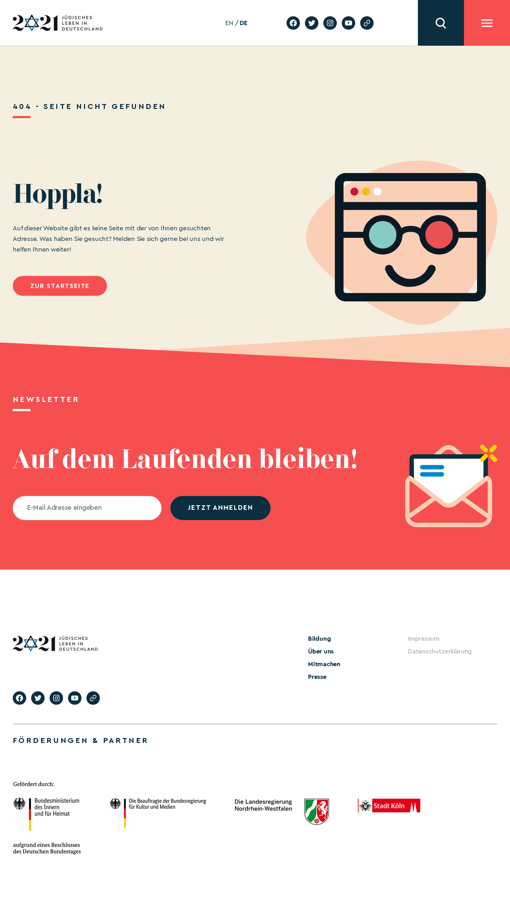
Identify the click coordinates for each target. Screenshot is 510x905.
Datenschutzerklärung (440, 651)
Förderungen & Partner (81, 740)
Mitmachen (324, 664)
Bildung (319, 638)
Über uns (321, 651)
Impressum (424, 638)
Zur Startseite (60, 286)
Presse (317, 677)
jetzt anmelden (220, 508)
